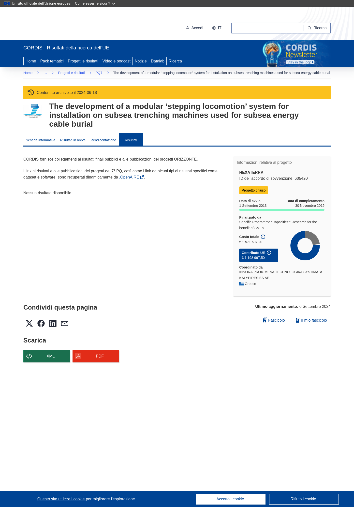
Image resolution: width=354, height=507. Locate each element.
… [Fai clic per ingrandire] (45, 73)
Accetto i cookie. (231, 499)
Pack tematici (52, 61)
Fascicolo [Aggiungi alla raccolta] (274, 319)
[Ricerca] (317, 28)
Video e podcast (116, 61)
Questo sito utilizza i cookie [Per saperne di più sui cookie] (61, 499)
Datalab (157, 61)
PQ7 (99, 73)
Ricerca (175, 61)
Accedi (194, 28)
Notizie (141, 61)
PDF (100, 356)
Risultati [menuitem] (131, 140)
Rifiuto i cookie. (304, 499)
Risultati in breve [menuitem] (73, 140)
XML (51, 356)
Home (31, 61)
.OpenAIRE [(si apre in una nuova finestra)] (129, 177)
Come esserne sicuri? (95, 3)
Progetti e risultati (83, 61)
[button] (216, 28)
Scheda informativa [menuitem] (40, 140)
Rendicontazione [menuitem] (103, 140)
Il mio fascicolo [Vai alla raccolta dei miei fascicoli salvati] (311, 320)
